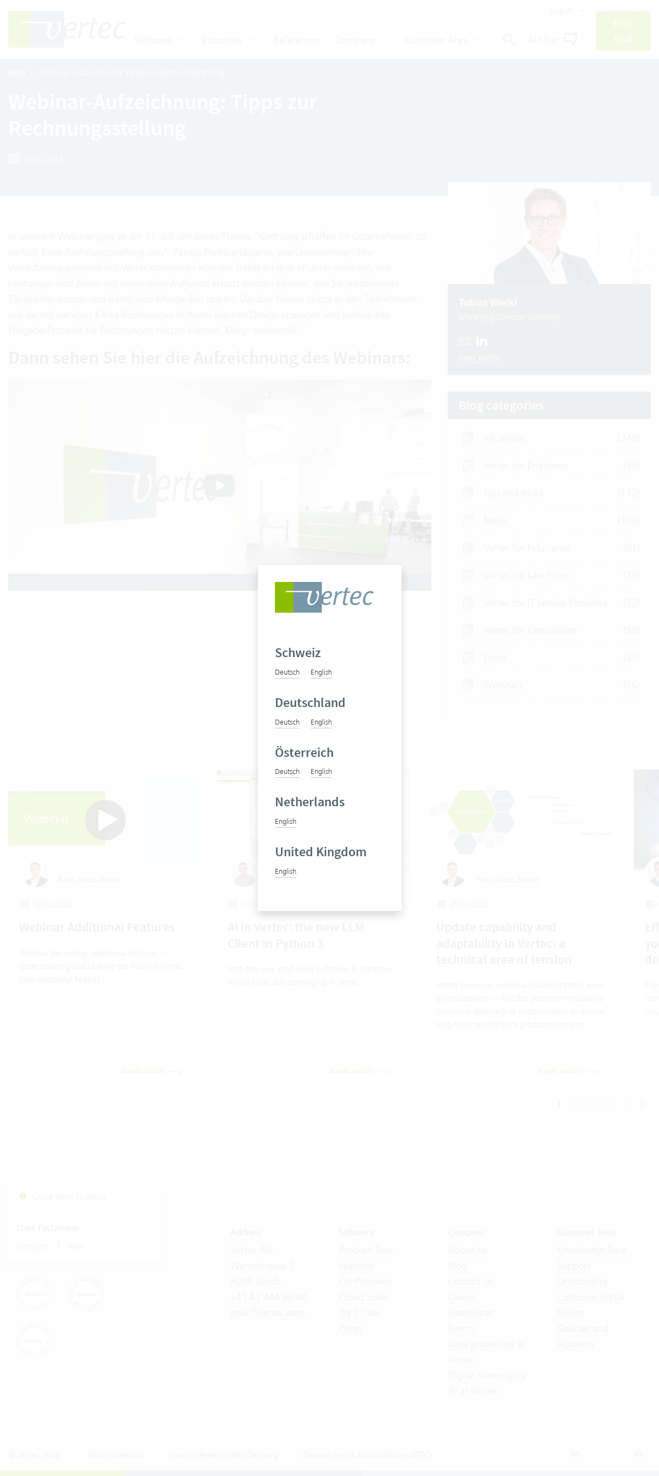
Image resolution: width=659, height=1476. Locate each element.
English (321, 672)
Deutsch (287, 672)
